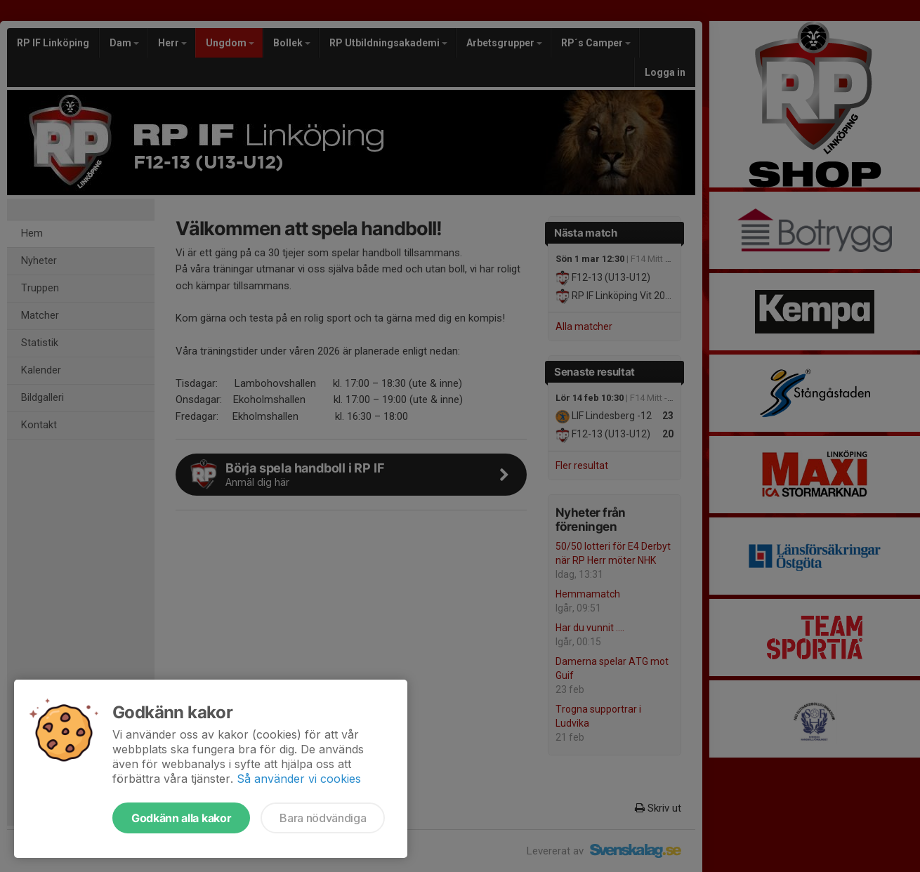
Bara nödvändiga (323, 818)
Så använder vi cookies (299, 779)
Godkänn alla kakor (181, 818)
